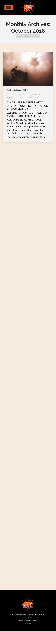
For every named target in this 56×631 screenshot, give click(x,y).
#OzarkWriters (12, 95)
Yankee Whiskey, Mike (17, 90)
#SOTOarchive (24, 95)
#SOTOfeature (36, 95)
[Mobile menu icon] (8, 7)
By (12, 98)
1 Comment (40, 98)
